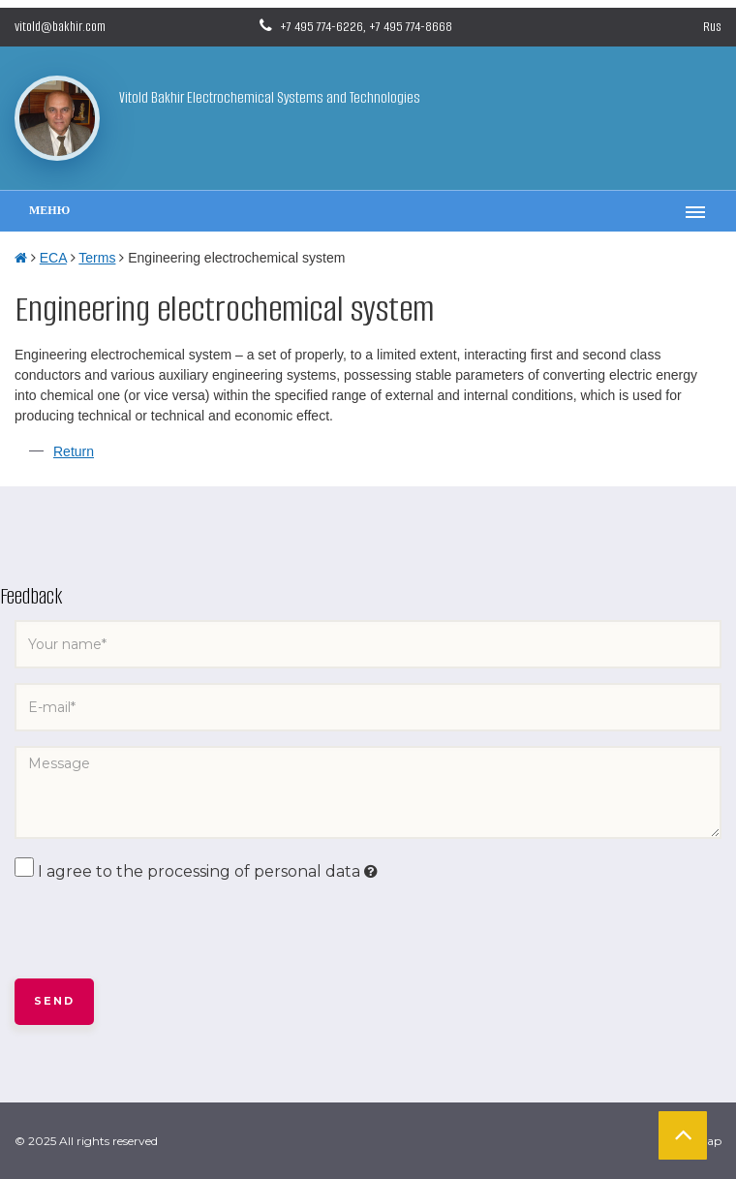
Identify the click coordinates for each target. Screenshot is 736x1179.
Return (73, 451)
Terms (96, 257)
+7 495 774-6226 (321, 26)
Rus (712, 26)
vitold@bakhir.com (60, 26)
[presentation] (162, 931)
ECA (53, 257)
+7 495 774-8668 (410, 26)
